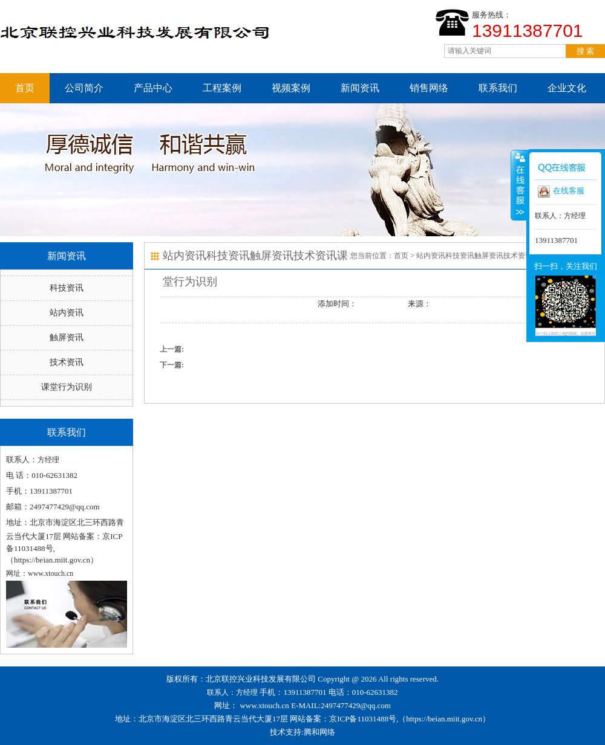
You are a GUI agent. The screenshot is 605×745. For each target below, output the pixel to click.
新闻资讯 (360, 88)
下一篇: (172, 365)
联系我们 (498, 88)
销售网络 (429, 88)
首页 (24, 88)
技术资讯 (66, 362)
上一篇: (172, 349)
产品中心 (153, 88)
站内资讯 (66, 312)
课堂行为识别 (66, 387)
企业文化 (567, 88)
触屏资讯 (66, 337)
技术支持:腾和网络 (302, 732)
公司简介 (84, 88)
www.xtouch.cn (264, 705)
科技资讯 (66, 287)
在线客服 (561, 191)
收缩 (519, 185)
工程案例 (222, 88)
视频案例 (291, 88)
